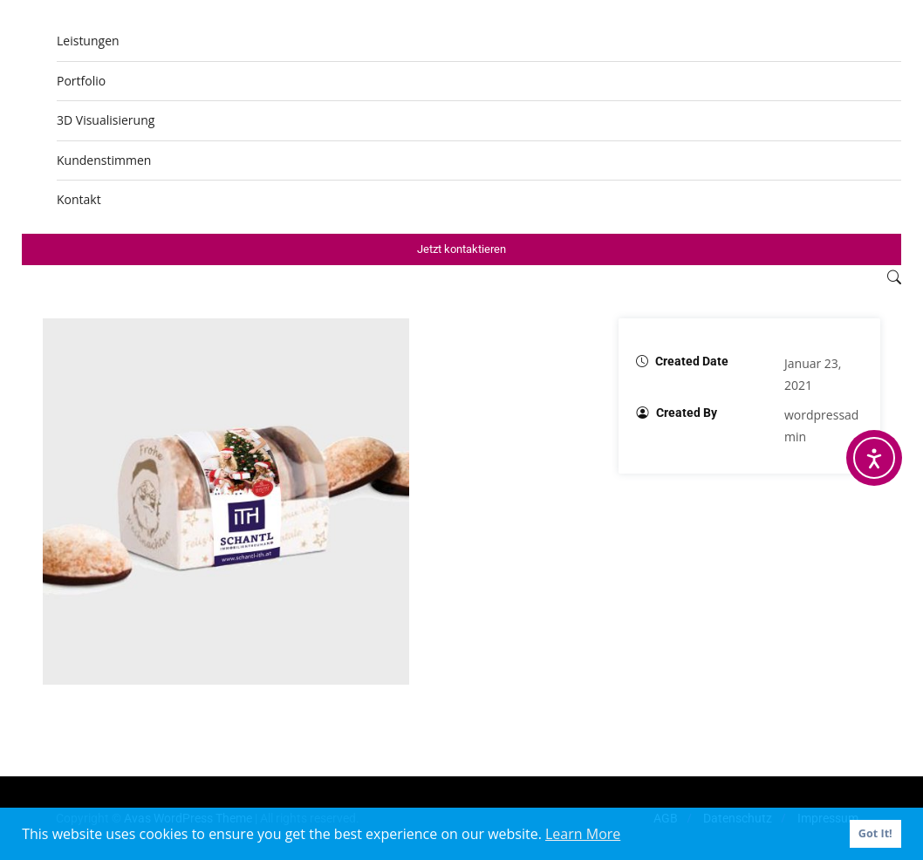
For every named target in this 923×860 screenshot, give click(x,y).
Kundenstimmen (104, 160)
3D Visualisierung (105, 120)
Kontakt (79, 199)
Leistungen (88, 40)
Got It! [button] (875, 833)
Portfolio (81, 80)
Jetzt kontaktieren (461, 249)
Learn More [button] (582, 833)
